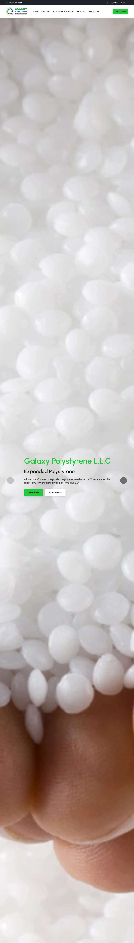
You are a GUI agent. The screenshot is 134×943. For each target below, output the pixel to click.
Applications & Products (63, 11)
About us (45, 11)
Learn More (33, 492)
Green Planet (93, 11)
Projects (80, 11)
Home (35, 11)
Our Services (55, 492)
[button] (123, 480)
